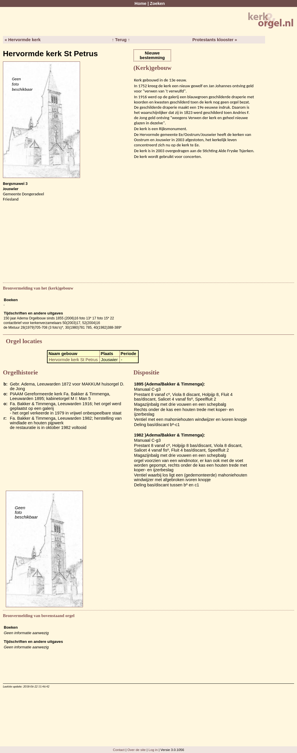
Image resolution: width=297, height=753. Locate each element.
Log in (153, 750)
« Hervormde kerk (23, 39)
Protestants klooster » (214, 39)
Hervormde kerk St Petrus (73, 359)
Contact (118, 750)
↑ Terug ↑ (121, 39)
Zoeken (157, 3)
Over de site (136, 750)
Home (140, 3)
